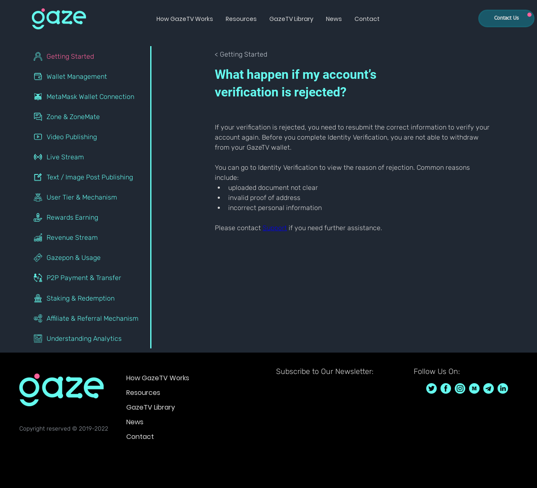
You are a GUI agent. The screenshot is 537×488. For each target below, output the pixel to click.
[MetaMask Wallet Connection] (89, 96)
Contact (140, 436)
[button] (184, 18)
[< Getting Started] (245, 54)
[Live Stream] (89, 157)
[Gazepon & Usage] (89, 257)
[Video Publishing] (89, 137)
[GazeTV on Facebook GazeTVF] (446, 388)
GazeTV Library (150, 407)
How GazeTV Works (157, 378)
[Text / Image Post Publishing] (89, 177)
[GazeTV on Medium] (474, 388)
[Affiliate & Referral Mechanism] (89, 318)
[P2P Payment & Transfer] (89, 277)
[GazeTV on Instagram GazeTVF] (460, 388)
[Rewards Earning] (89, 217)
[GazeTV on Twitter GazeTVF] (431, 388)
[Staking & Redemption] (89, 298)
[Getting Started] (89, 56)
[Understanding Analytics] (89, 338)
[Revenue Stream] (89, 237)
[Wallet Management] (89, 76)
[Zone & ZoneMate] (89, 116)
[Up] (529, 15)
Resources (143, 392)
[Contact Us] (506, 18)
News (134, 422)
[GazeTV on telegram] (488, 388)
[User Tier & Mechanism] (89, 197)
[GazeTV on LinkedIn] (503, 388)
